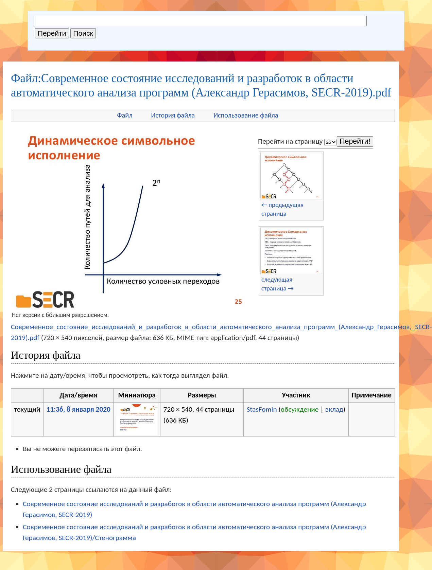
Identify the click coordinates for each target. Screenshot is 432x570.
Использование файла (245, 115)
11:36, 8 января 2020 (78, 409)
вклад (334, 409)
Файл (124, 115)
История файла (173, 115)
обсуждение (300, 409)
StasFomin (262, 409)
